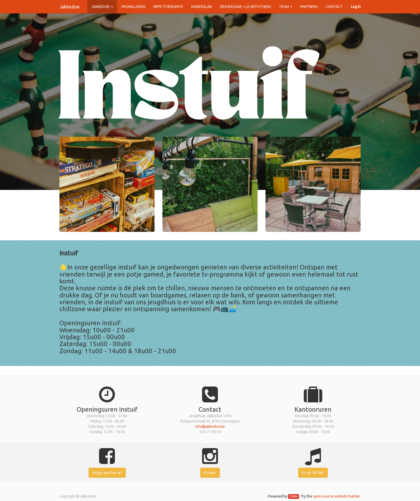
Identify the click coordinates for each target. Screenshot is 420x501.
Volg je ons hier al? (107, 473)
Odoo (293, 496)
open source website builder (336, 496)
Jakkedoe (69, 6)
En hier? (210, 473)
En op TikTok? (313, 473)
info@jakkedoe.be (210, 426)
